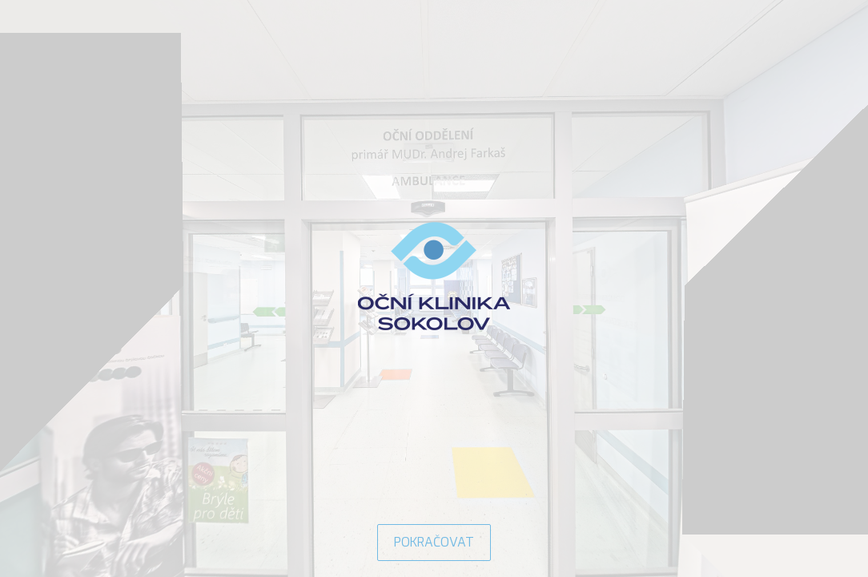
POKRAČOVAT (434, 542)
